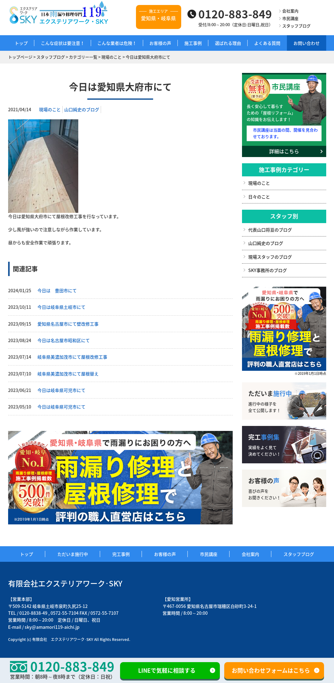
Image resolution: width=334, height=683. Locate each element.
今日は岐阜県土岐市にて (61, 307)
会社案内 (290, 11)
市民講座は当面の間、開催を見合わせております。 (285, 133)
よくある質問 (267, 43)
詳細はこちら (284, 151)
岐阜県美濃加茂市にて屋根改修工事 (72, 357)
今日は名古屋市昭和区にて (63, 340)
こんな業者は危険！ (117, 43)
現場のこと (50, 109)
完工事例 (121, 554)
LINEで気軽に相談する (167, 670)
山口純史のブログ (81, 109)
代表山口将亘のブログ (270, 230)
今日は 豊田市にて (57, 290)
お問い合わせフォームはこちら (271, 670)
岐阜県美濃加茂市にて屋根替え (68, 373)
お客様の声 (160, 43)
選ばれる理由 (228, 43)
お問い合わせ (306, 43)
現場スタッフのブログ (270, 257)
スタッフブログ (296, 26)
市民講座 (290, 18)
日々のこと (259, 196)
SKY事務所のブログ (267, 270)
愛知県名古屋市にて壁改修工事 (68, 324)
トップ (21, 43)
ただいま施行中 (72, 554)
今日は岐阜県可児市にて (61, 390)
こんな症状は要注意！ (63, 43)
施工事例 (193, 43)
